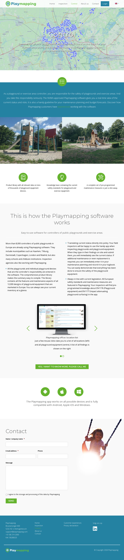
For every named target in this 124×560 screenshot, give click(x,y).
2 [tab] (63, 356)
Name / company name (15, 439)
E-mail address (12, 451)
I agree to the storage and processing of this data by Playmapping (34, 494)
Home (52, 4)
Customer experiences (72, 523)
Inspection (62, 4)
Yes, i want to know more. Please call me (62, 367)
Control (74, 4)
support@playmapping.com (16, 532)
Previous (28, 328)
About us (85, 4)
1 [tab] (61, 356)
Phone (40, 451)
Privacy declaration (71, 525)
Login (105, 4)
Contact (95, 4)
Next (96, 328)
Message (9, 463)
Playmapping (113, 550)
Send (11, 501)
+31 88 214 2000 (12, 534)
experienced (64, 106)
